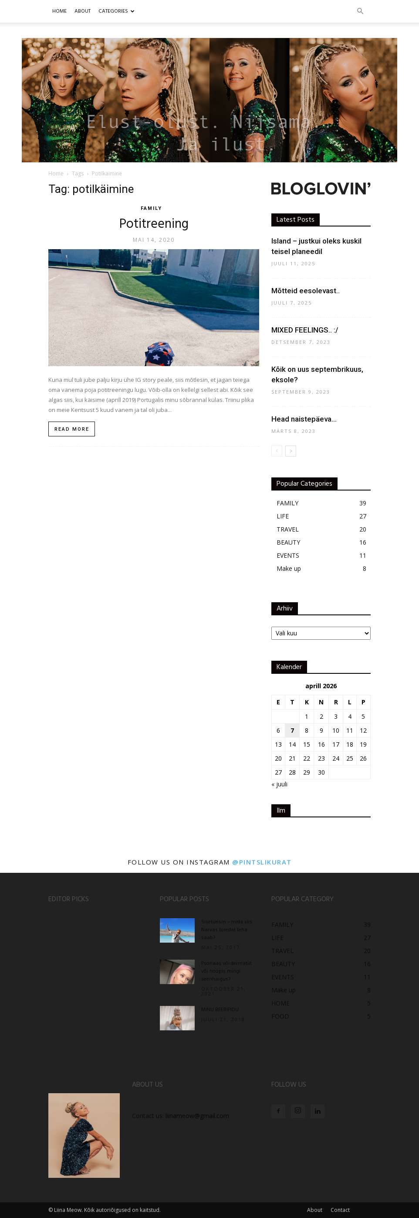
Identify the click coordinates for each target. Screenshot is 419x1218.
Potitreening (154, 224)
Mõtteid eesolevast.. (305, 290)
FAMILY (151, 208)
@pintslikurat (262, 862)
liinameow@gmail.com (197, 1116)
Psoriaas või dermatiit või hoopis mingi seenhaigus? (226, 971)
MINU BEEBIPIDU (220, 1009)
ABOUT (82, 11)
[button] (360, 11)
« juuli (279, 784)
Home (59, 11)
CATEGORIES (116, 11)
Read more (71, 429)
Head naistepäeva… (304, 419)
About (314, 1210)
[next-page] (290, 451)
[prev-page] (276, 451)
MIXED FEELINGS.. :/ (304, 330)
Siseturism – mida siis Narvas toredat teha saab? (226, 930)
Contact (340, 1210)
